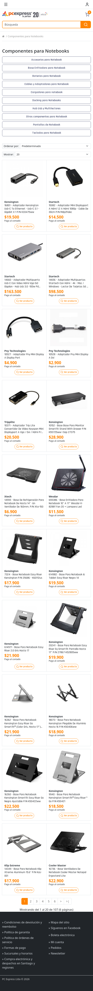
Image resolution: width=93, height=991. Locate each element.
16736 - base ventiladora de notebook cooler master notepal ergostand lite (67, 872)
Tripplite (9, 422)
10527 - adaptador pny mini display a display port (24, 356)
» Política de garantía (16, 932)
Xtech (7, 496)
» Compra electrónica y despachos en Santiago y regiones (18, 963)
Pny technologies (15, 351)
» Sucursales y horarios (17, 953)
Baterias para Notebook (46, 76)
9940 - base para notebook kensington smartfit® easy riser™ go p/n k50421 (68, 798)
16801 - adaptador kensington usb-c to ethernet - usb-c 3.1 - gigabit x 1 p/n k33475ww (21, 209)
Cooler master (57, 865)
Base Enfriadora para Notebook (46, 68)
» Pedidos (55, 948)
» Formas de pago (14, 948)
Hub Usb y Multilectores (46, 108)
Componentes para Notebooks (25, 36)
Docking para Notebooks (46, 100)
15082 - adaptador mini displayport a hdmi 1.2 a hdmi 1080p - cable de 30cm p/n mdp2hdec (68, 209)
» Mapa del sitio (59, 922)
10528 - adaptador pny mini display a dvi (68, 356)
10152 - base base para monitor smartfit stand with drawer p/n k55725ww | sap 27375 (67, 429)
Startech (54, 202)
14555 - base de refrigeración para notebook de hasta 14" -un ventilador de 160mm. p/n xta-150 (24, 503)
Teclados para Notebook (46, 133)
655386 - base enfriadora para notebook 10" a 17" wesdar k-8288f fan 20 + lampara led (66, 503)
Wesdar (53, 496)
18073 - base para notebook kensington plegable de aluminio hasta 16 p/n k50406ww (67, 723)
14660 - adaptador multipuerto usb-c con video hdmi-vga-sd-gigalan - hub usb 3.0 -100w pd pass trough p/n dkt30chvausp (22, 283)
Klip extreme (12, 865)
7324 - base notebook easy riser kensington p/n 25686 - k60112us (23, 576)
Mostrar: (9, 154)
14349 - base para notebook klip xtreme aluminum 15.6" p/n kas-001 (23, 872)
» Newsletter (57, 953)
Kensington (11, 202)
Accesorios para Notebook (46, 60)
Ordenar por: (11, 146)
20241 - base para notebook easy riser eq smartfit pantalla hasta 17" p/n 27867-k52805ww (68, 649)
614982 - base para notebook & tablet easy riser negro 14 (67, 576)
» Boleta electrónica (62, 935)
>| (67, 901)
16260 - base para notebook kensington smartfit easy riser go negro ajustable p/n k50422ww (24, 798)
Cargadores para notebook (46, 92)
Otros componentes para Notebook (46, 116)
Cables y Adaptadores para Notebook (46, 84)
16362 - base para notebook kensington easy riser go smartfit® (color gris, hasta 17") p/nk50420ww (22, 723)
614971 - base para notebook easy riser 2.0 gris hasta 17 (23, 649)
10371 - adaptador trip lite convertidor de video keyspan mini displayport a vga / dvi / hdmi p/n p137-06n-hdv (23, 429)
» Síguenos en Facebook (64, 928)
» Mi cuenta (56, 942)
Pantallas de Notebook (46, 125)
